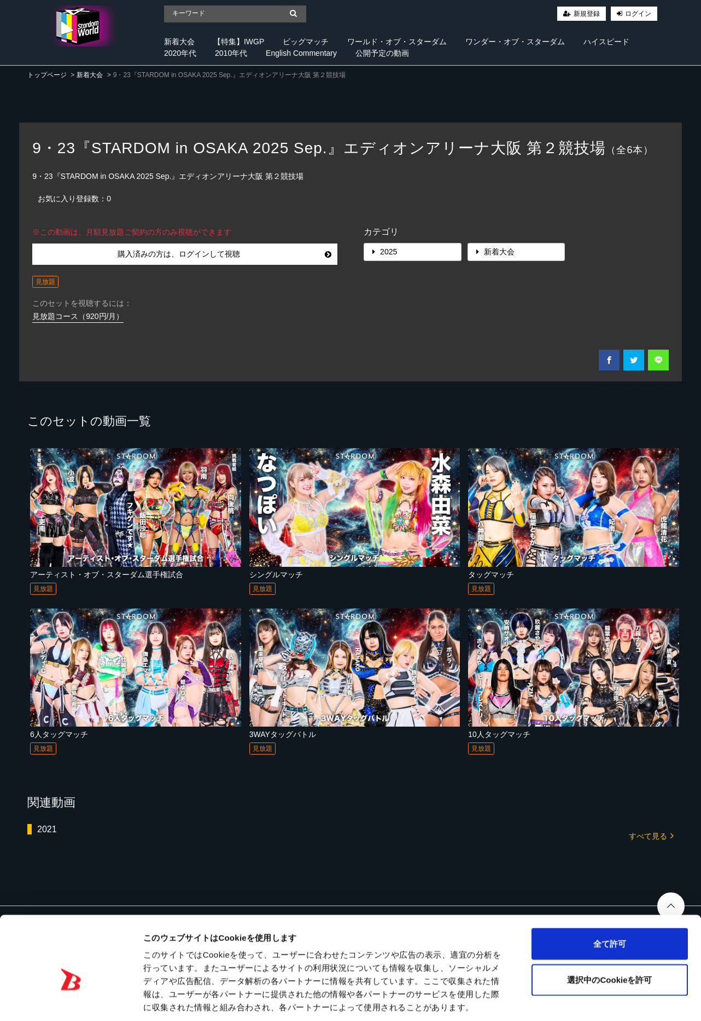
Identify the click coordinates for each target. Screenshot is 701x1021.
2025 (384, 251)
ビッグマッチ (306, 41)
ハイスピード (606, 41)
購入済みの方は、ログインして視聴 (224, 254)
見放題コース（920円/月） (78, 316)
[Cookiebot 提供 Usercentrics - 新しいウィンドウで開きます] (71, 999)
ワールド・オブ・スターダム (397, 41)
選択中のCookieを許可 (609, 927)
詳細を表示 (527, 999)
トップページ (47, 75)
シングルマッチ (276, 574)
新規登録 (587, 14)
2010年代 (231, 53)
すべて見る (651, 835)
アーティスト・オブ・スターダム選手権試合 (106, 574)
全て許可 (609, 891)
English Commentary (301, 53)
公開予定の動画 (382, 53)
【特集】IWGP (238, 41)
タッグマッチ (491, 574)
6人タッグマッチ (59, 734)
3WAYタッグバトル (282, 734)
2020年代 (180, 53)
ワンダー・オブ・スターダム (515, 41)
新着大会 (179, 41)
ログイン (638, 14)
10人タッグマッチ (499, 734)
